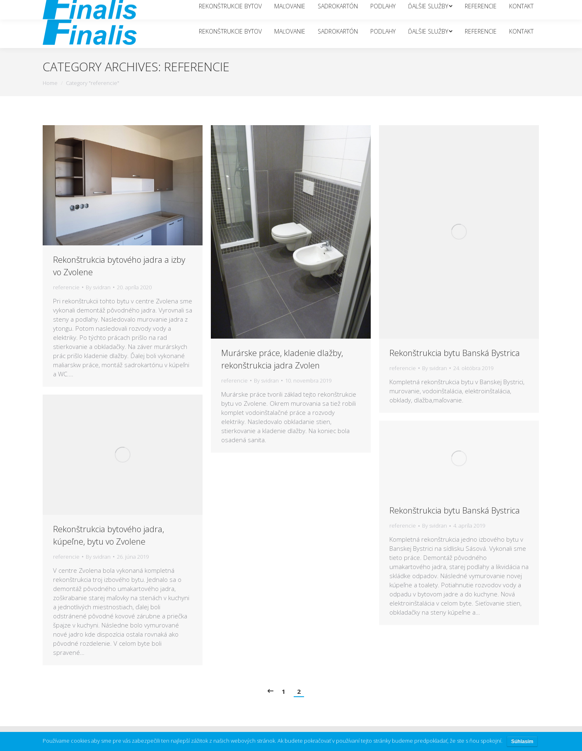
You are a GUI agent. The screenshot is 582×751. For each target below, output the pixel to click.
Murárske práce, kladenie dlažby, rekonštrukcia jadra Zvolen (282, 359)
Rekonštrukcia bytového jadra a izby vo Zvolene (119, 266)
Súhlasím (522, 741)
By (98, 287)
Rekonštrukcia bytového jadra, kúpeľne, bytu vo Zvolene (108, 535)
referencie (66, 287)
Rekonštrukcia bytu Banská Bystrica (454, 353)
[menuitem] (230, 31)
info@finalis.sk (451, 7)
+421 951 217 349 (500, 7)
